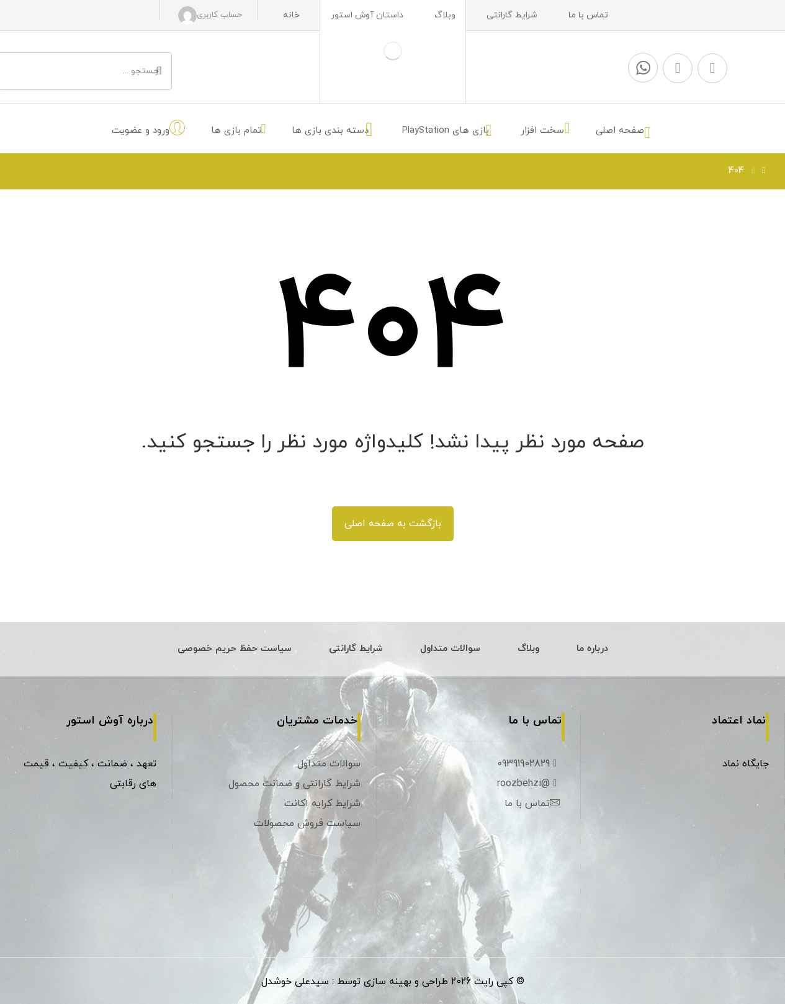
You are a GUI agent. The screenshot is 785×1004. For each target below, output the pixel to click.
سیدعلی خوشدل (295, 981)
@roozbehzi (528, 784)
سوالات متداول (329, 764)
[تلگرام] (712, 68)
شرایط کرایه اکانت (322, 803)
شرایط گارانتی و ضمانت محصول (294, 784)
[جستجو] (159, 71)
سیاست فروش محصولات (307, 823)
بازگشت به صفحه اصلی (392, 524)
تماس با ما (532, 803)
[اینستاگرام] (678, 68)
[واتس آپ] (643, 68)
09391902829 (528, 764)
